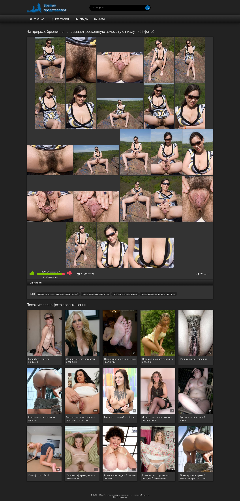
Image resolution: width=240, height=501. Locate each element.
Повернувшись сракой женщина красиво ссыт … (194, 477)
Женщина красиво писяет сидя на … (42, 418)
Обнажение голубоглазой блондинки (80, 360)
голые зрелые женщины (125, 294)
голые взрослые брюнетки (95, 294)
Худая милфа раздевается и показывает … (81, 477)
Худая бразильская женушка (38, 360)
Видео (82, 19)
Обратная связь (120, 497)
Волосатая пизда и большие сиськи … (120, 477)
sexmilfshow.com (141, 495)
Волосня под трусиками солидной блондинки (155, 477)
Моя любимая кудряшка (193, 358)
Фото (99, 19)
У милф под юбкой (38, 475)
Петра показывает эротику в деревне (158, 360)
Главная (37, 19)
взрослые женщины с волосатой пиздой (58, 294)
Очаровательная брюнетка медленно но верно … (80, 418)
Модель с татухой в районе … (119, 418)
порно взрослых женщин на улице (158, 294)
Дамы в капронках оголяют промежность (157, 418)
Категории (60, 19)
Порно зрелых (50, 7)
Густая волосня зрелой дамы (192, 418)
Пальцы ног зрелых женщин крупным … (120, 360)
